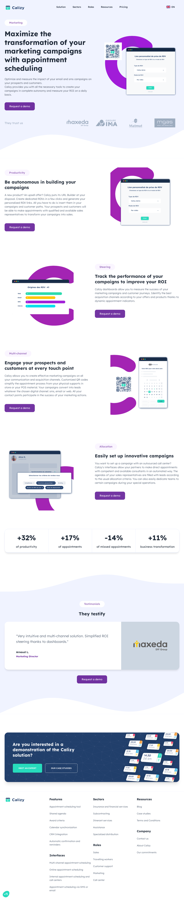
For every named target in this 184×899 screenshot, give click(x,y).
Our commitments (147, 852)
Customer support (103, 866)
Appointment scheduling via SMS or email (68, 888)
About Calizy (144, 845)
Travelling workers (103, 859)
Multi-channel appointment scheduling (70, 862)
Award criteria (57, 820)
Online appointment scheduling (66, 869)
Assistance (99, 827)
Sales (96, 852)
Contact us (142, 838)
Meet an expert (27, 768)
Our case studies (61, 768)
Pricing (123, 6)
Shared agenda (57, 813)
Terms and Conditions (148, 820)
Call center (99, 880)
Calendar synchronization (63, 827)
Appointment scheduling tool (65, 806)
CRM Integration (58, 834)
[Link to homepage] (15, 7)
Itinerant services (102, 820)
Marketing (98, 873)
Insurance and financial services (110, 806)
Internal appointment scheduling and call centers (69, 878)
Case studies (144, 813)
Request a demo (19, 106)
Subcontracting (101, 813)
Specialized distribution (105, 834)
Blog (139, 806)
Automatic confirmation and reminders (64, 843)
